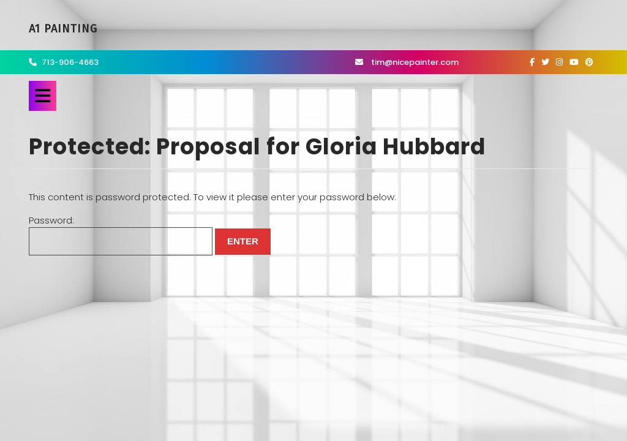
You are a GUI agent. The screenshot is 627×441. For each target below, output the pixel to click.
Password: (120, 235)
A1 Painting (63, 29)
